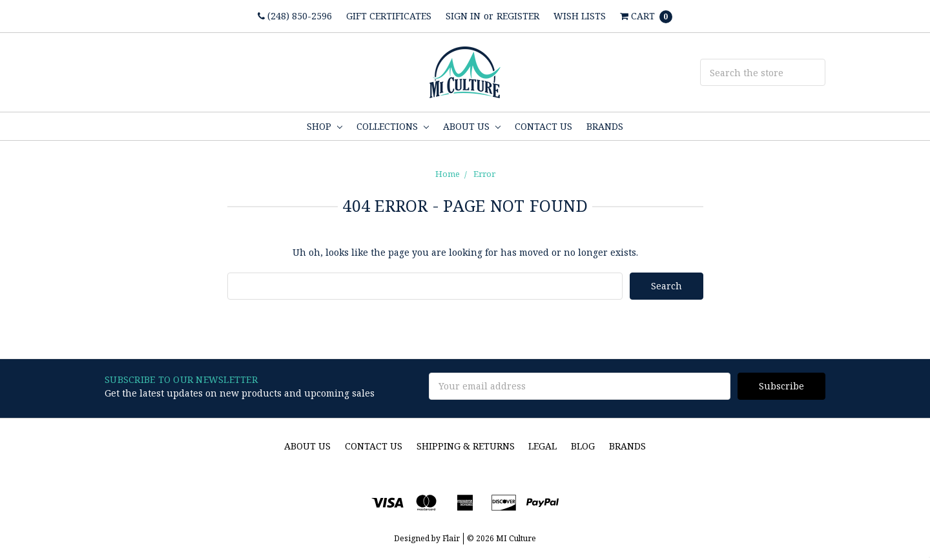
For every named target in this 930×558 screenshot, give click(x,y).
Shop (324, 126)
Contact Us (543, 126)
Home (447, 174)
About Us (472, 126)
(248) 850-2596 (295, 16)
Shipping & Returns (466, 446)
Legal (542, 446)
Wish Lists (579, 16)
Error (484, 174)
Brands (604, 126)
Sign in (463, 16)
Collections (392, 126)
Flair (451, 538)
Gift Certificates (388, 16)
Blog (583, 446)
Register (518, 16)
